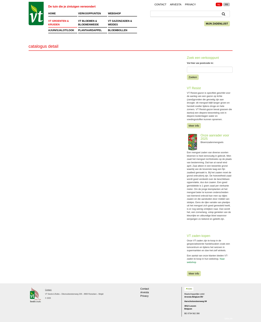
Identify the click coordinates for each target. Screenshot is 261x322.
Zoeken (193, 77)
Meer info (194, 125)
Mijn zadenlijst (217, 23)
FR (226, 4)
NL (219, 4)
